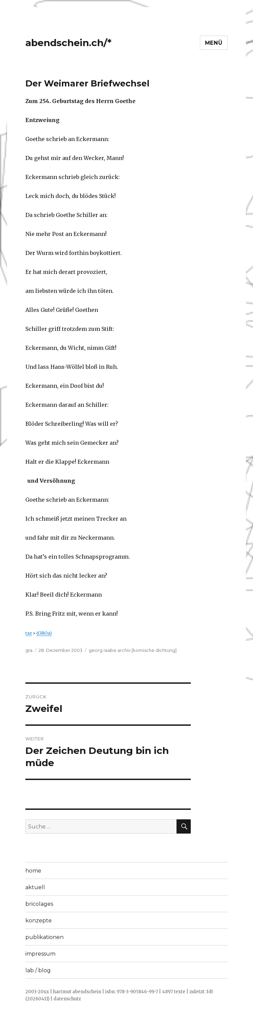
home (33, 870)
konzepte (38, 920)
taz (28, 633)
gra (28, 650)
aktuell (35, 887)
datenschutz (67, 999)
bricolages (39, 904)
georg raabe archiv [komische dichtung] (133, 650)
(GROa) (44, 633)
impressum (40, 954)
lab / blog (38, 970)
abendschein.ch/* (68, 42)
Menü (214, 43)
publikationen (44, 937)
